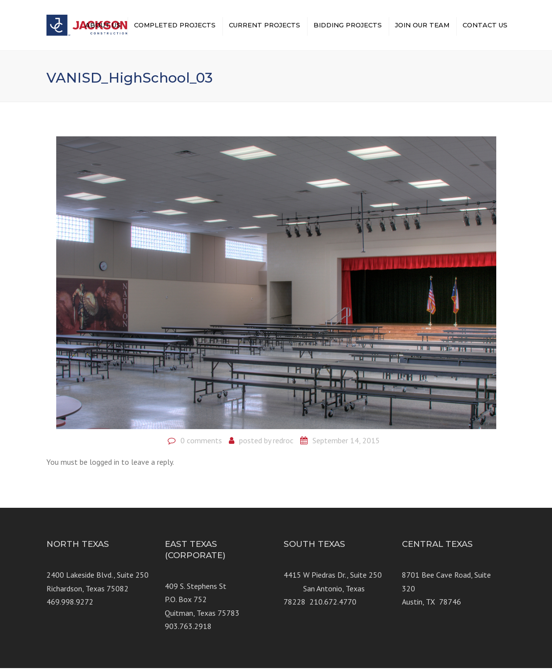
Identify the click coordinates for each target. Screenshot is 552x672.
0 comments (201, 444)
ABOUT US (103, 27)
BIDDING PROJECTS (347, 27)
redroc (283, 444)
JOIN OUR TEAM (422, 27)
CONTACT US (485, 27)
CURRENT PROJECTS (264, 27)
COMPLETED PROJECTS (175, 27)
